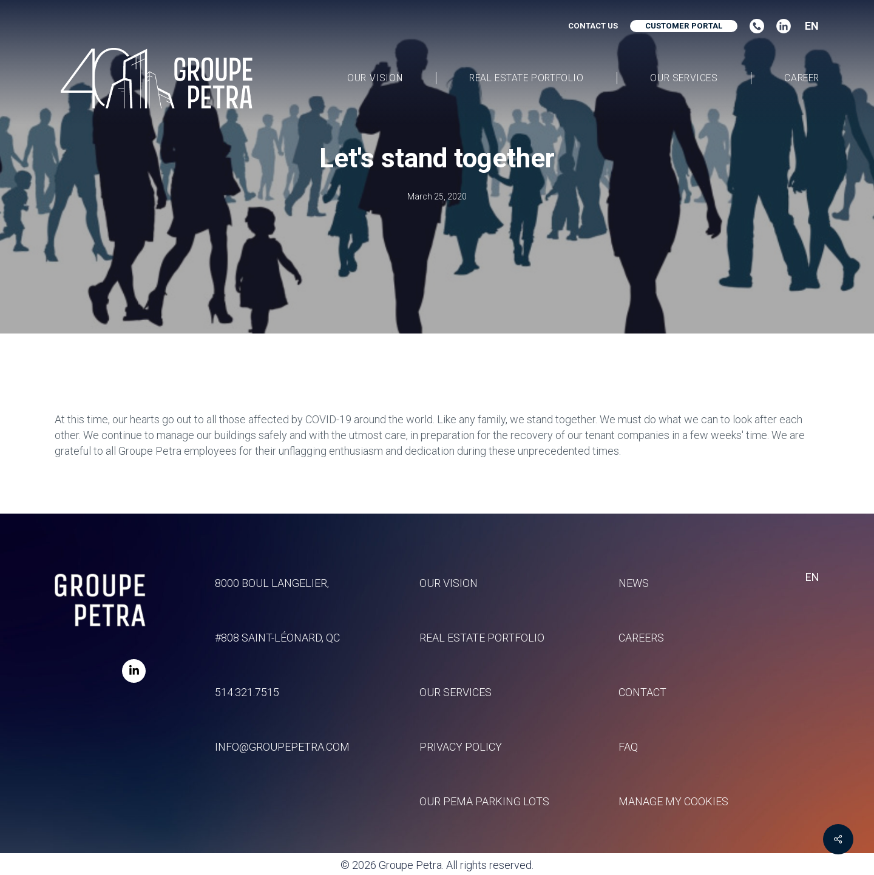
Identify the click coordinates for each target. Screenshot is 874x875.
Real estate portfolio (481, 637)
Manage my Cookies (673, 801)
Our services (455, 692)
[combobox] (808, 26)
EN (812, 26)
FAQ (628, 746)
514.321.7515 (247, 692)
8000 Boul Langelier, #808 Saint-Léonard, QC (277, 610)
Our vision (448, 583)
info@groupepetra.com (282, 746)
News (633, 583)
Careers (641, 637)
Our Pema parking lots (484, 801)
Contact (642, 692)
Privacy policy (460, 746)
